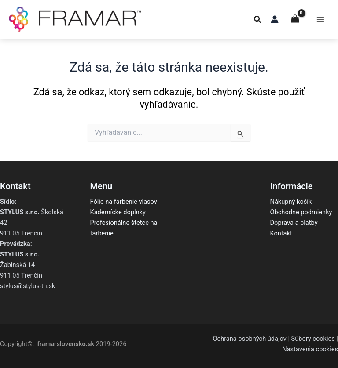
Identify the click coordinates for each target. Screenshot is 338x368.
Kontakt (281, 233)
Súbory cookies (313, 339)
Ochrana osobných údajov (249, 339)
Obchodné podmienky (301, 212)
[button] (258, 20)
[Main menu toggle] (320, 19)
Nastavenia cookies (310, 349)
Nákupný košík (291, 202)
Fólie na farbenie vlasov (123, 202)
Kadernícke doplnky (118, 212)
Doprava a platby (294, 223)
